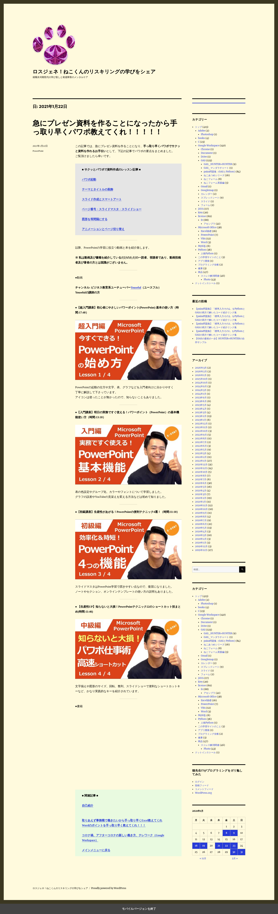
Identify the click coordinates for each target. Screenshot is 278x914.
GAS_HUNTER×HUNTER (218, 164)
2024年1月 (200, 393)
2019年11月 (201, 550)
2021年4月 (200, 490)
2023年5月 (201, 404)
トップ (198, 126)
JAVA (201, 208)
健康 (200, 268)
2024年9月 (201, 386)
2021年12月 (201, 464)
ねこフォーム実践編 (214, 182)
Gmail (204, 186)
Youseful (136, 287)
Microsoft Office (207, 227)
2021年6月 (201, 483)
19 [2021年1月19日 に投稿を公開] (203, 845)
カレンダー (206, 193)
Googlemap (207, 190)
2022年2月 (201, 457)
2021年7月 (200, 479)
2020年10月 (201, 509)
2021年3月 (200, 494)
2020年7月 (201, 520)
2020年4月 (201, 531)
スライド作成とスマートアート (102, 199)
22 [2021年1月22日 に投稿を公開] (226, 845)
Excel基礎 (206, 231)
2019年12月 (201, 546)
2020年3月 (201, 535)
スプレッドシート (210, 197)
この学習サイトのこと (209, 257)
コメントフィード (204, 789)
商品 (200, 272)
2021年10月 (201, 471)
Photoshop (207, 134)
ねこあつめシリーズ (214, 175)
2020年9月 (201, 512)
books (201, 138)
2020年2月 (201, 538)
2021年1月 (200, 501)
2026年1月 (201, 375)
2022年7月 (201, 442)
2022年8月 (201, 438)
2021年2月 (200, 498)
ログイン (199, 781)
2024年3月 (201, 390)
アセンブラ (209, 223)
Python (202, 249)
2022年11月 (201, 427)
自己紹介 (87, 805)
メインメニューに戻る (96, 850)
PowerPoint (38, 151)
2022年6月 (201, 445)
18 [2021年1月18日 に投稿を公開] (196, 845)
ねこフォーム (211, 179)
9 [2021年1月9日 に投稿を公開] (234, 832)
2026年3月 (201, 367)
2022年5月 (201, 449)
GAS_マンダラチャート (216, 167)
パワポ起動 (89, 179)
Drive (204, 156)
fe (202, 220)
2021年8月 (200, 475)
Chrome (205, 149)
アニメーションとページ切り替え (103, 229)
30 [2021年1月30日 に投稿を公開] (233, 852)
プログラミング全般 (208, 264)
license (202, 216)
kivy (200, 212)
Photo (207, 279)
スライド (205, 201)
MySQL (202, 246)
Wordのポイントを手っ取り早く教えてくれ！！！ (114, 825)
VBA (203, 238)
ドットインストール (205, 283)
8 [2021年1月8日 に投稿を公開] (226, 832)
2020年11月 (201, 505)
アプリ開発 (204, 260)
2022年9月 (201, 434)
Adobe (201, 130)
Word (204, 242)
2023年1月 (200, 419)
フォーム (205, 205)
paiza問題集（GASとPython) (219, 171)
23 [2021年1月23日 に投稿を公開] (234, 845)
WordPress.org (203, 792)
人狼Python (207, 253)
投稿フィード (202, 785)
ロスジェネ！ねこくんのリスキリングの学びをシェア (94, 72)
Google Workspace (208, 145)
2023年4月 (201, 408)
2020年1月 (200, 542)
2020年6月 (201, 524)
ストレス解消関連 (210, 275)
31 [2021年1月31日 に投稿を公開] (241, 852)
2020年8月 (201, 516)
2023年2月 (201, 416)
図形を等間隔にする (94, 219)
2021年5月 (200, 486)
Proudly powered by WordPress (108, 888)
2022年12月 (201, 423)
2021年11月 (201, 468)
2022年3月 (201, 453)
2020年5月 (201, 527)
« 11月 (203, 858)
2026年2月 (201, 371)
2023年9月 (201, 397)
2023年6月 (201, 401)
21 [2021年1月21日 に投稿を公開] (219, 845)
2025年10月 (201, 378)
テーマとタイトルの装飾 (97, 189)
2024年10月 (201, 382)
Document (207, 153)
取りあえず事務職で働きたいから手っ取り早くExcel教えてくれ (122, 820)
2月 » (235, 858)
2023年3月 (200, 412)
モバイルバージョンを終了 (139, 908)
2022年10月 (201, 431)
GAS (203, 160)
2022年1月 (200, 460)
